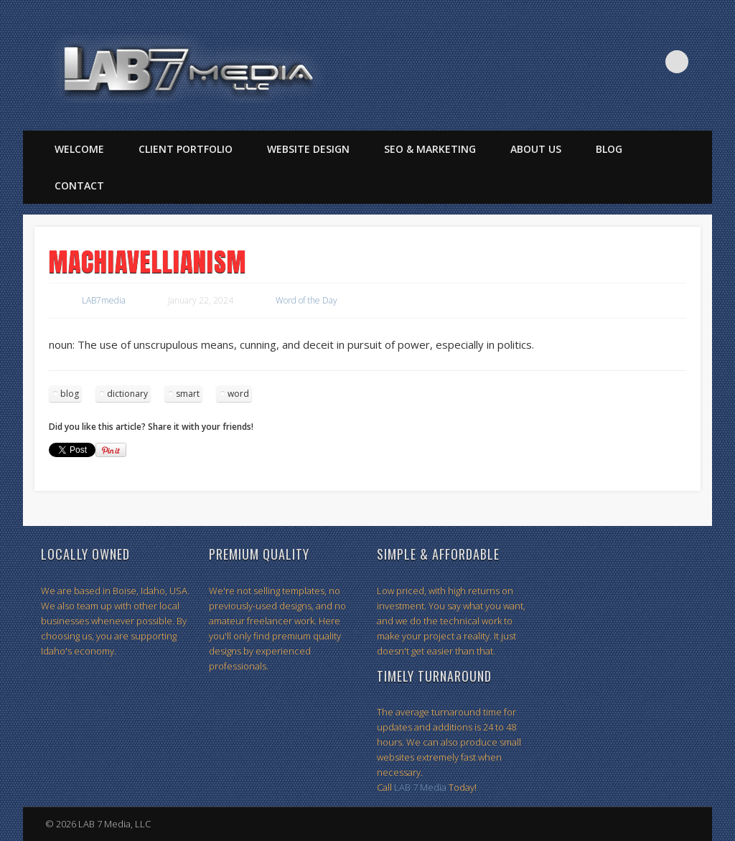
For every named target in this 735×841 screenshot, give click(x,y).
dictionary (127, 393)
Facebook (618, 61)
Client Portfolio (186, 149)
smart (188, 393)
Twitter (647, 61)
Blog (609, 149)
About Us (535, 149)
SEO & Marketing (430, 149)
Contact (79, 185)
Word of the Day (306, 300)
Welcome (79, 149)
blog (69, 393)
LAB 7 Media (420, 787)
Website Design (308, 149)
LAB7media (104, 300)
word (238, 393)
